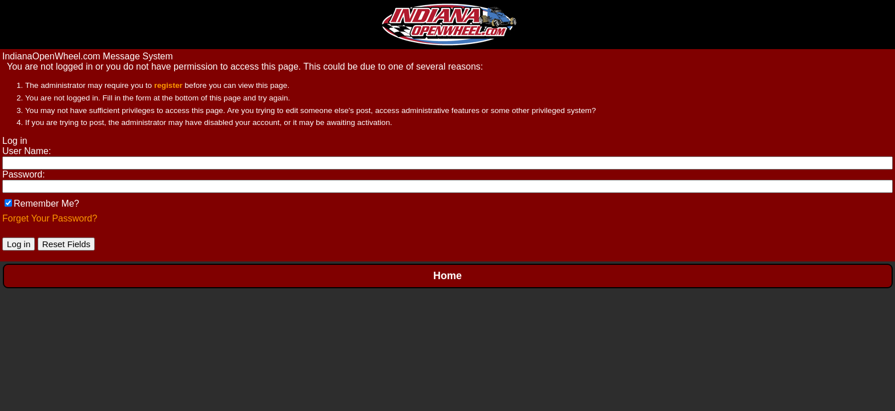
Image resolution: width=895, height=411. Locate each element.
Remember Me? (42, 203)
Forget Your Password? (49, 218)
